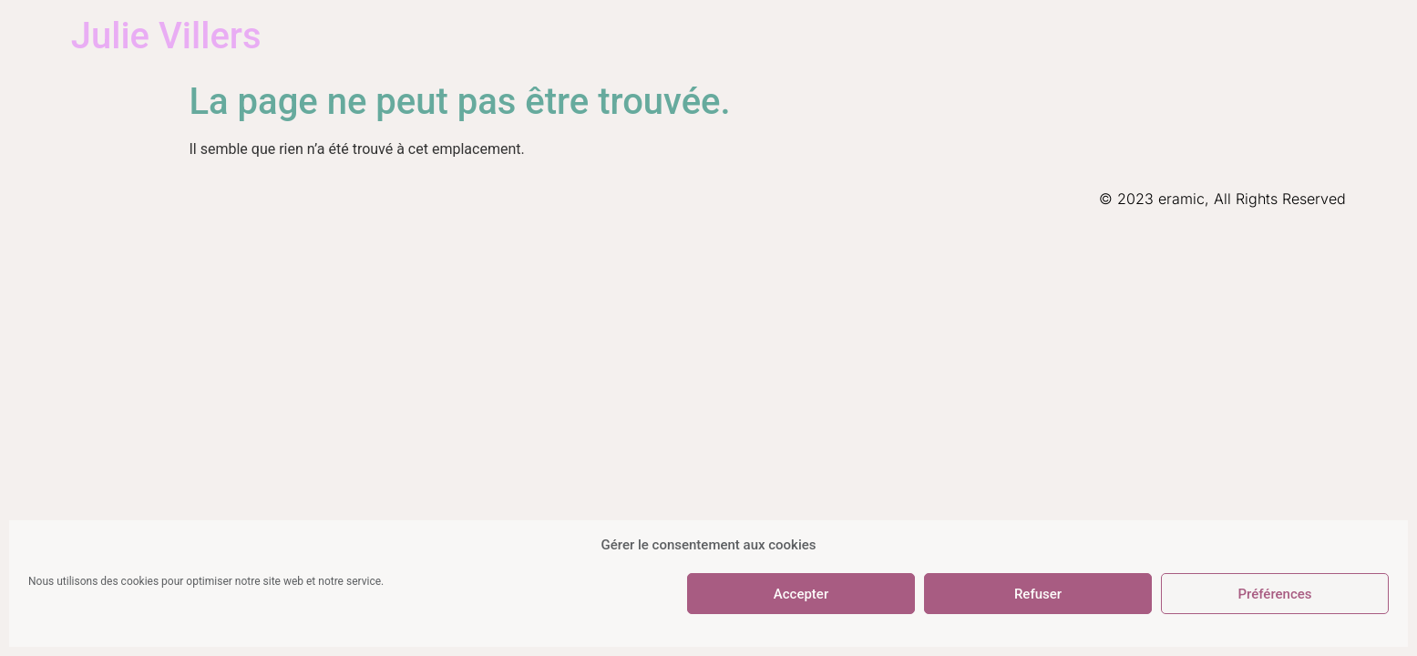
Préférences (1274, 594)
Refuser (1038, 594)
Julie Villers (166, 36)
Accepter (801, 594)
